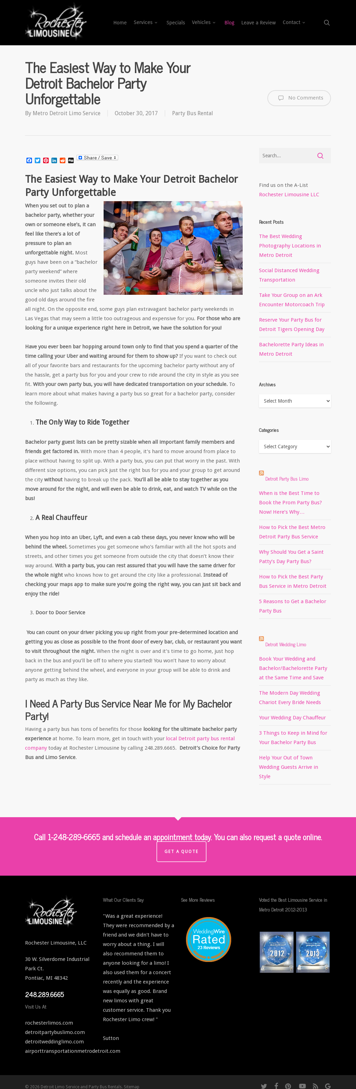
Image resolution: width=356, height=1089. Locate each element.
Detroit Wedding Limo (285, 644)
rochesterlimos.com (49, 1023)
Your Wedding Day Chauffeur (292, 718)
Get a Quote (181, 851)
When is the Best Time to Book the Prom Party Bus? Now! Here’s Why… (290, 502)
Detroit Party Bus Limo (286, 478)
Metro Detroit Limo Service (66, 113)
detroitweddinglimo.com (54, 1042)
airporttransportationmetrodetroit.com (72, 1051)
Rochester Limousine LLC (289, 194)
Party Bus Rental (192, 113)
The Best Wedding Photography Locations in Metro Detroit (290, 245)
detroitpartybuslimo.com (55, 1032)
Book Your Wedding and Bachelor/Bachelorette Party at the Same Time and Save (293, 668)
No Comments (299, 98)
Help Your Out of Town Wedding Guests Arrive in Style (288, 767)
